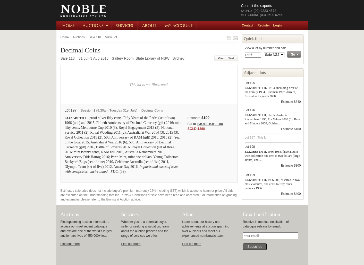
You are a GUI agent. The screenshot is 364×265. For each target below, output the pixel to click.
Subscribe (255, 247)
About (149, 25)
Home (67, 25)
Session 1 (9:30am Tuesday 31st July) (109, 110)
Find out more (70, 244)
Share (235, 37)
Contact (247, 25)
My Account (179, 25)
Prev (220, 58)
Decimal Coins (152, 110)
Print (229, 37)
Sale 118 (95, 37)
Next (232, 58)
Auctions (95, 25)
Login (277, 25)
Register (264, 25)
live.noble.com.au (210, 124)
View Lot (111, 37)
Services (125, 25)
